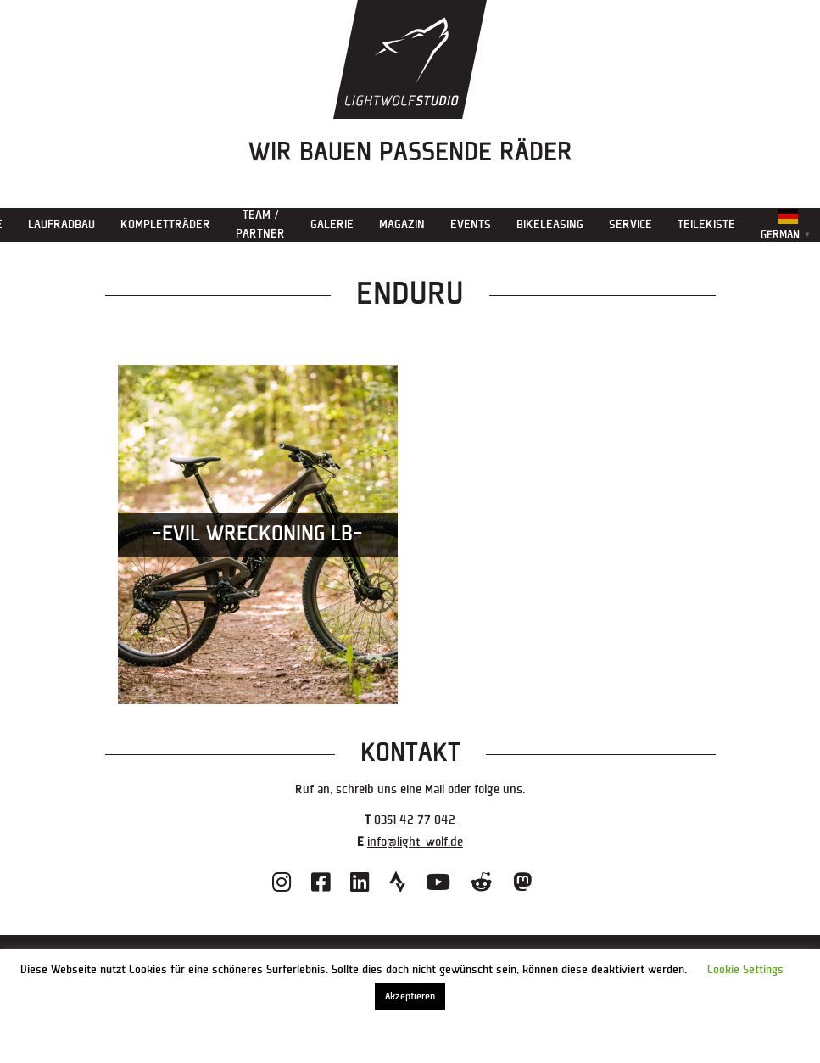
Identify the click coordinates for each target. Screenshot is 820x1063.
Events (470, 224)
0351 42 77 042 (414, 820)
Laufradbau (61, 224)
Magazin (402, 224)
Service (630, 224)
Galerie (332, 224)
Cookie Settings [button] (745, 970)
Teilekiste (706, 224)
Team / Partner (260, 224)
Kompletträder (165, 224)
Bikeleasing (549, 224)
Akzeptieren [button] (410, 996)
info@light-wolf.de (415, 842)
